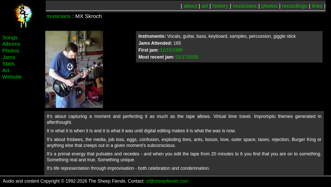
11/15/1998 (171, 50)
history (220, 6)
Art (5, 70)
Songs (10, 37)
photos (269, 6)
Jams (8, 57)
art (205, 6)
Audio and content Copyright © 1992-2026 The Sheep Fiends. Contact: (95, 181)
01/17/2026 (187, 57)
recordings (295, 6)
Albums (11, 44)
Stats (8, 64)
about (190, 6)
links (317, 6)
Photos (10, 50)
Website (12, 77)
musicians (245, 6)
